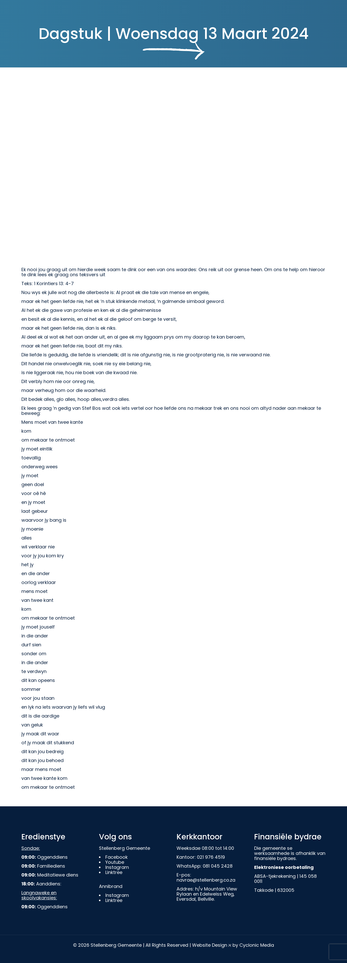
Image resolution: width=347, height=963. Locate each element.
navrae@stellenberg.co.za (206, 880)
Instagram (117, 867)
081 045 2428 (218, 866)
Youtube (114, 862)
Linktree (113, 872)
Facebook (116, 857)
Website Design (209, 945)
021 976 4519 (211, 857)
